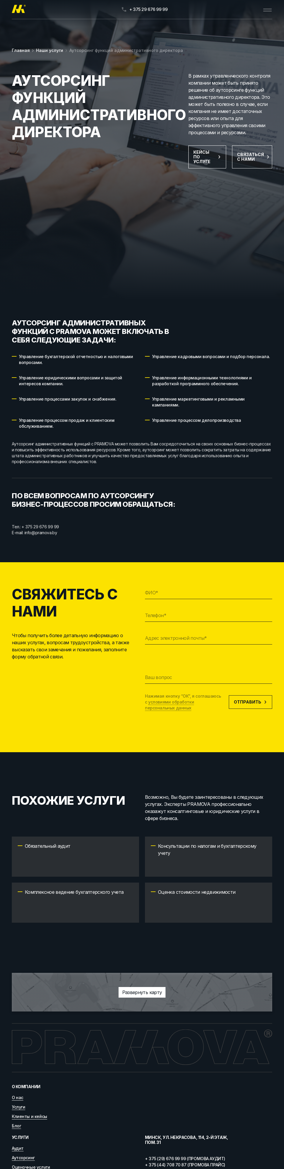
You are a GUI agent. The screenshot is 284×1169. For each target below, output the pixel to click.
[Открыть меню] (267, 9)
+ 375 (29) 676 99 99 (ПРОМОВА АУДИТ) (185, 1158)
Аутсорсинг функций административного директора (126, 50)
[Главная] (19, 9)
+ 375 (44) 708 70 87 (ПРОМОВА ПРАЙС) (185, 1164)
